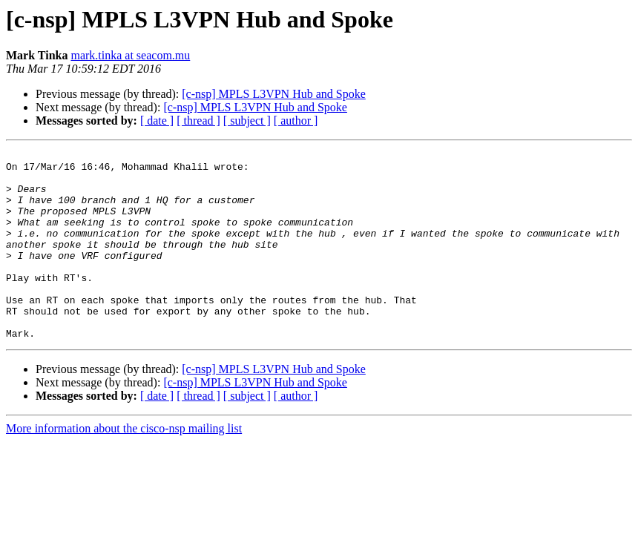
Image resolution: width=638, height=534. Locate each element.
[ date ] (157, 120)
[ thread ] (198, 120)
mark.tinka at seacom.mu (130, 55)
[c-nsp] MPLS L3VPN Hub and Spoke (274, 94)
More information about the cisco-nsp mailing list (124, 466)
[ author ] (296, 120)
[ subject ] (247, 120)
